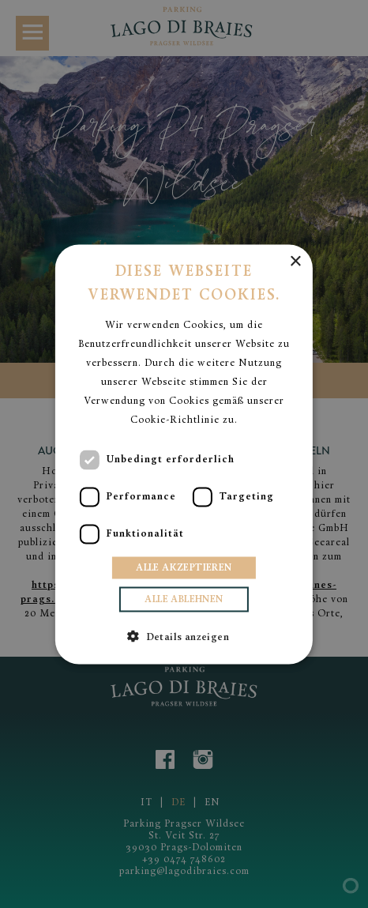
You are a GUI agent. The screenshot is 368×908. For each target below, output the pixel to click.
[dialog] (184, 454)
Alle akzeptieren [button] (183, 567)
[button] (184, 635)
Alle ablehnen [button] (184, 599)
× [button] (295, 261)
